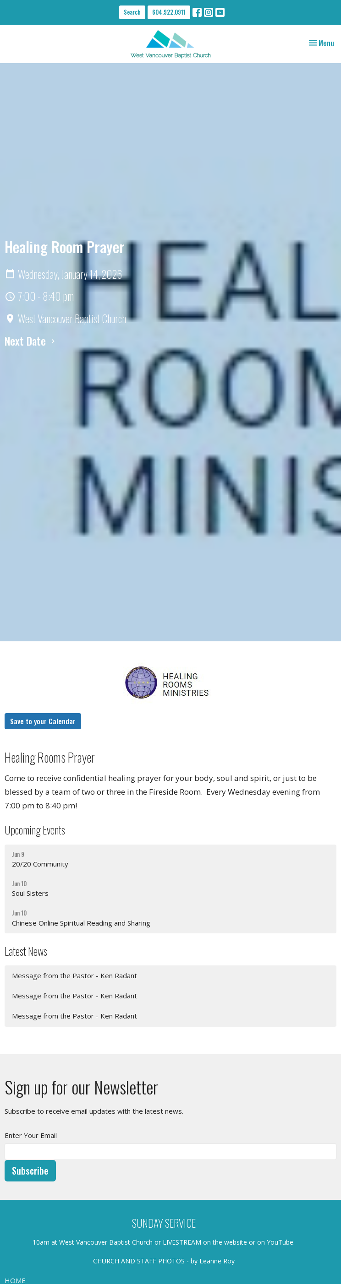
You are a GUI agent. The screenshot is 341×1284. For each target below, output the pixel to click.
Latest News (26, 951)
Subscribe (30, 1170)
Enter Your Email (31, 1135)
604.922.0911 (169, 11)
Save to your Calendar (43, 721)
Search (132, 11)
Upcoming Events (35, 830)
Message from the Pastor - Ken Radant (74, 975)
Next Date (31, 341)
